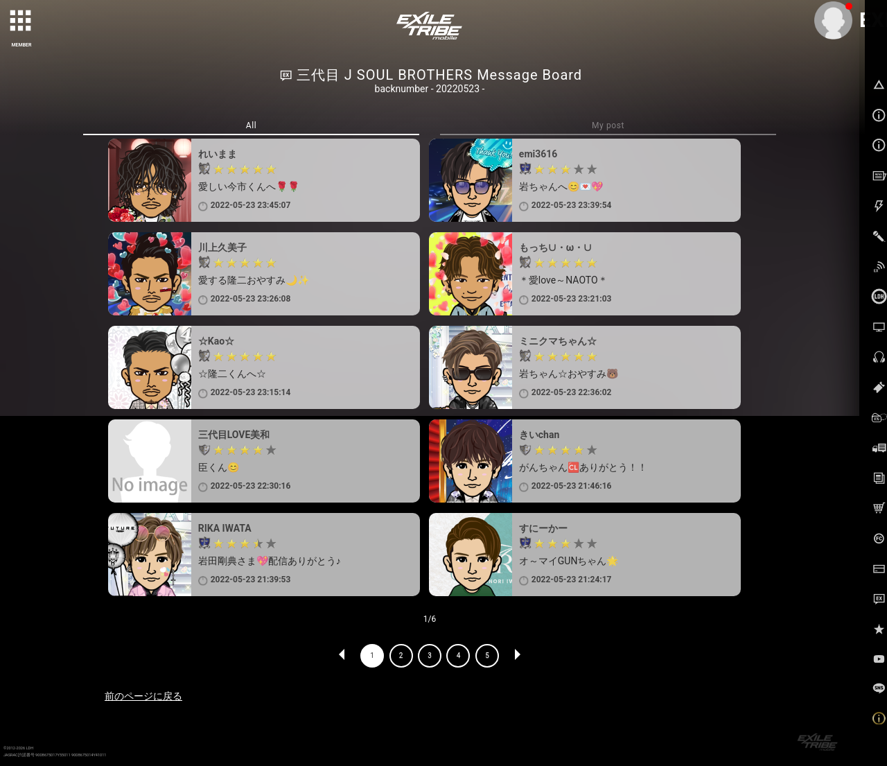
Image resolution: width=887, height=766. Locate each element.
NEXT (517, 656)
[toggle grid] (21, 21)
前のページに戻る (143, 696)
